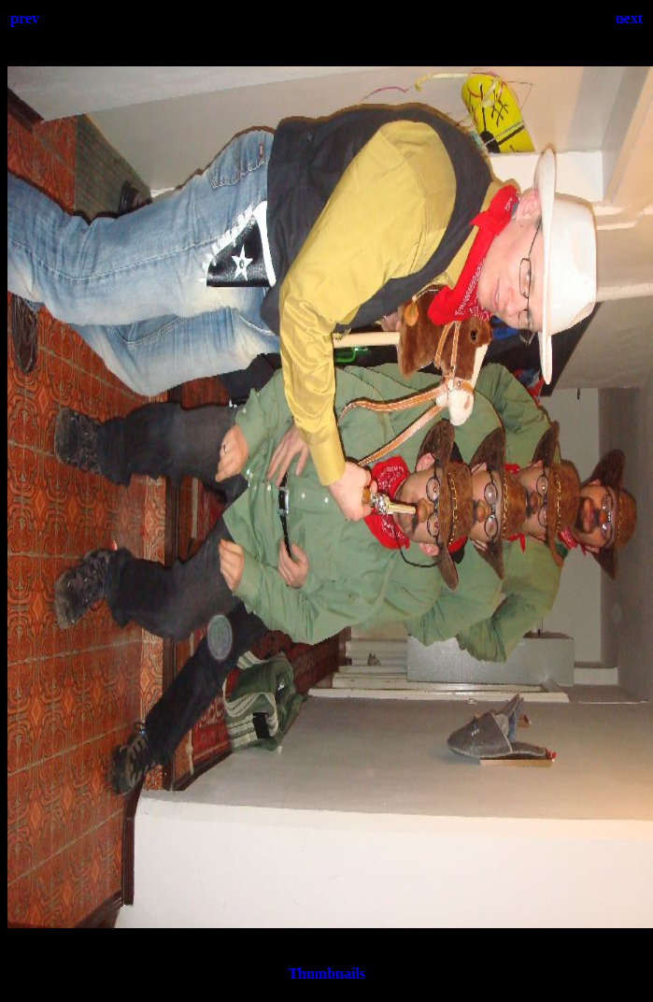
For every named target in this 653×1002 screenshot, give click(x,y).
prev (24, 18)
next (629, 18)
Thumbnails (326, 973)
